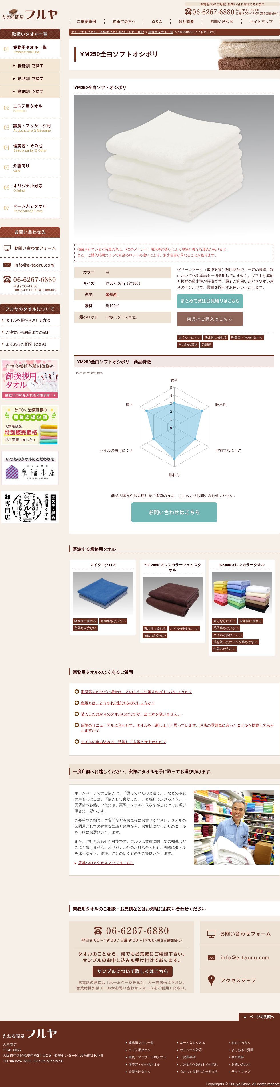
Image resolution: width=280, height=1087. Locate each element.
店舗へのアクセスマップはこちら (106, 863)
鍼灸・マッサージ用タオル (147, 1057)
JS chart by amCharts (89, 372)
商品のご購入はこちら (210, 319)
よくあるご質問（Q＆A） (27, 344)
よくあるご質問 (242, 1050)
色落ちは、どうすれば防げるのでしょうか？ (118, 703)
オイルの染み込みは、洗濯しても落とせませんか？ (123, 742)
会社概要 (237, 1057)
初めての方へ (240, 1042)
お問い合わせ (240, 1064)
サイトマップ (240, 1071)
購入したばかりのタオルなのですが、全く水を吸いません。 (131, 714)
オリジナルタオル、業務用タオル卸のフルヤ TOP (107, 32)
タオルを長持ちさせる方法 (28, 320)
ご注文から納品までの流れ (28, 332)
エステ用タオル (140, 1050)
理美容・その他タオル (144, 1064)
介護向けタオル (140, 1071)
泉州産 (111, 294)
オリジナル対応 (191, 1050)
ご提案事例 (188, 1057)
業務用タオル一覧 (160, 32)
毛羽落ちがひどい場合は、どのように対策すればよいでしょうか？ (136, 692)
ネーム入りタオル (192, 1042)
